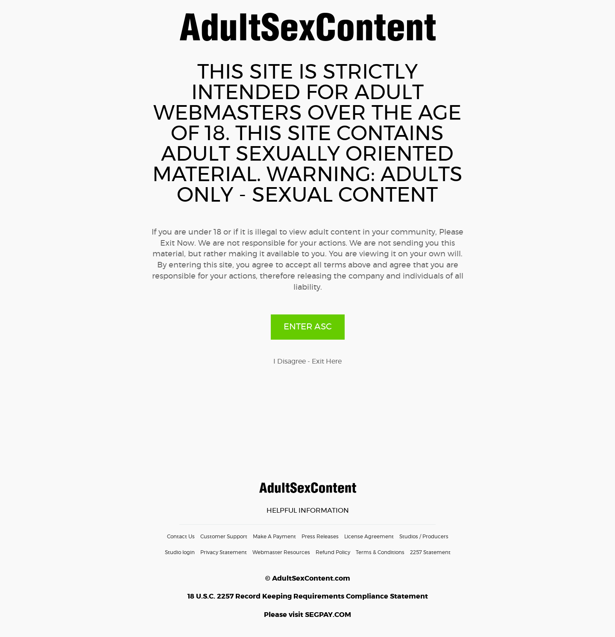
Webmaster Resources (281, 552)
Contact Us (181, 536)
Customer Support (223, 536)
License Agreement (369, 536)
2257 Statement (430, 552)
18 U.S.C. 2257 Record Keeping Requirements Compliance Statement (307, 596)
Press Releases (320, 536)
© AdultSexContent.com (307, 578)
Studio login (180, 552)
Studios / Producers (423, 536)
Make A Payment (274, 536)
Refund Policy (333, 552)
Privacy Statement (223, 552)
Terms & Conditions (380, 552)
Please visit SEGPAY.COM (307, 614)
